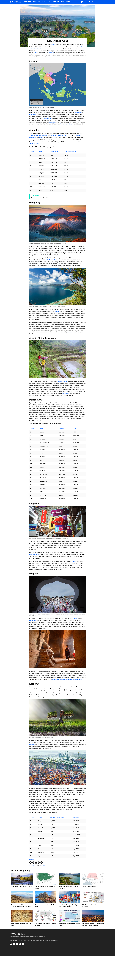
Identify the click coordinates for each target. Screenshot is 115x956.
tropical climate (62, 381)
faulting (57, 311)
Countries (36, 1)
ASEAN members (34, 144)
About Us (30, 940)
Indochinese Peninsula (53, 260)
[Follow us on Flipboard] (11, 944)
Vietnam (44, 135)
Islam (75, 618)
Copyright (25, 940)
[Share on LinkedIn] (41, 862)
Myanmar (38, 135)
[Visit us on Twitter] (17, 944)
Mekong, (69, 332)
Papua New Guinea (66, 124)
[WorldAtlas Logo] (16, 2)
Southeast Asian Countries (40, 198)
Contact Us (15, 940)
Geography (43, 865)
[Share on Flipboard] (30, 862)
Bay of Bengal (47, 118)
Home (11, 940)
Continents (27, 1)
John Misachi (31, 865)
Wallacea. (52, 122)
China (36, 53)
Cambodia (78, 135)
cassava (31, 744)
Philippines (53, 135)
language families (34, 554)
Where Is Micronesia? (89, 886)
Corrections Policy (47, 940)
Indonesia (32, 114)
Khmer (74, 561)
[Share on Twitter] (36, 862)
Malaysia (60, 135)
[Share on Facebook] (33, 862)
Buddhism (32, 620)
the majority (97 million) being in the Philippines (67, 679)
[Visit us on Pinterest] (20, 944)
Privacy (20, 940)
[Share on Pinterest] (39, 862)
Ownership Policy (55, 940)
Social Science (66, 1)
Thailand (32, 135)
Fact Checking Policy (37, 940)
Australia (51, 53)
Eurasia (53, 44)
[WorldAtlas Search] (104, 2)
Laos (65, 135)
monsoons (65, 393)
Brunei (41, 137)
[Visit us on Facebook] (14, 944)
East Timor (78, 112)
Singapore (32, 137)
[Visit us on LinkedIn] (23, 944)
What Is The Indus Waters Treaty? (21, 886)
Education (55, 1)
